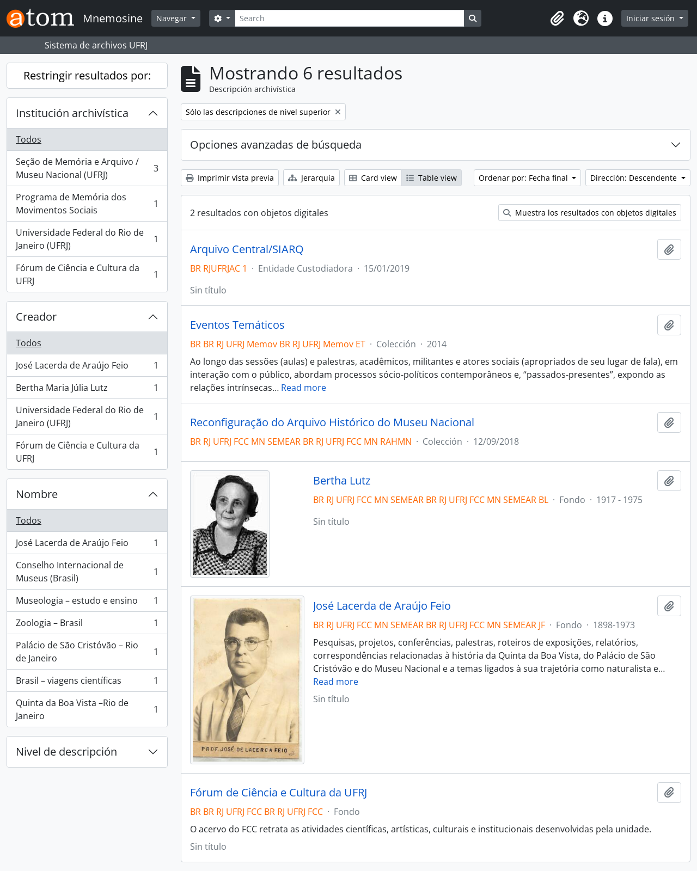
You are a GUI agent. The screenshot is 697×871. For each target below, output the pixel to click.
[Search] (349, 18)
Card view (373, 178)
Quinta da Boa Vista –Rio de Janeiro (86, 709)
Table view (431, 178)
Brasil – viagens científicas (86, 683)
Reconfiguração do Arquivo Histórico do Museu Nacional (332, 422)
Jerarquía (311, 178)
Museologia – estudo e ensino (86, 603)
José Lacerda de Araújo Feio (86, 368)
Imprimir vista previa (230, 178)
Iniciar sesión (651, 18)
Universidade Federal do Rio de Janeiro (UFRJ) (86, 239)
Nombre (37, 494)
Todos (28, 139)
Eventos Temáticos (237, 325)
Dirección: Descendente (634, 178)
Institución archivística (72, 113)
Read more (303, 388)
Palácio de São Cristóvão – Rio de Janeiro (86, 651)
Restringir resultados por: (87, 75)
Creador (36, 316)
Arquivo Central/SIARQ (247, 249)
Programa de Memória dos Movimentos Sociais (86, 203)
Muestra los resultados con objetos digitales (589, 212)
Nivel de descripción (66, 751)
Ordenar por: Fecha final (524, 178)
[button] (557, 18)
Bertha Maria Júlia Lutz (86, 390)
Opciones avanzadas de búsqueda (276, 144)
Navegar (172, 18)
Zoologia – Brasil (86, 625)
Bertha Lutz (341, 480)
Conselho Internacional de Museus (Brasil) (86, 571)
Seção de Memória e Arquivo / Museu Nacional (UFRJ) (86, 168)
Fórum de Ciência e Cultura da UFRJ (86, 274)
